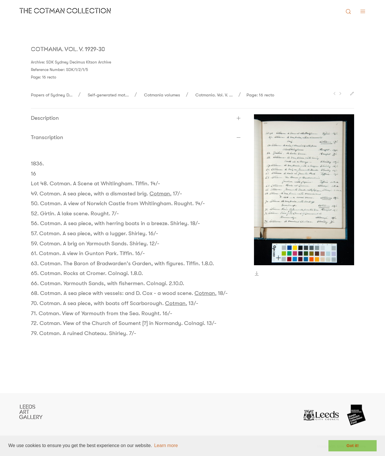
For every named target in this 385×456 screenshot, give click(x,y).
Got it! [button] (353, 445)
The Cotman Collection (65, 11)
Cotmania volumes (162, 95)
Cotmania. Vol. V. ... (214, 95)
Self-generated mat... (108, 95)
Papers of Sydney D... (51, 95)
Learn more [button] (166, 445)
